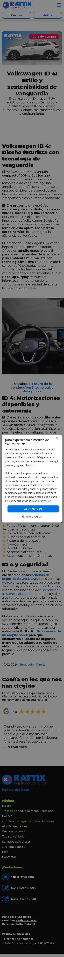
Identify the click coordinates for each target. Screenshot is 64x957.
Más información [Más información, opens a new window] (41, 500)
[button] (32, 516)
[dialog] (32, 479)
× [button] (57, 438)
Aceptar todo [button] (33, 508)
